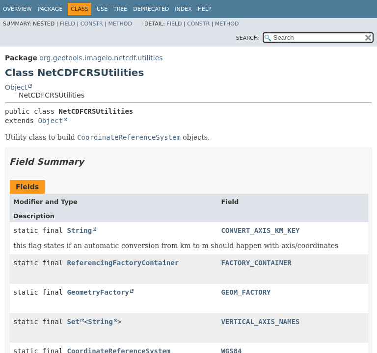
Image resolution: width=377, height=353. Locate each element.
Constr (92, 24)
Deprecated (151, 9)
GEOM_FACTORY (245, 292)
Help (205, 9)
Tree (120, 9)
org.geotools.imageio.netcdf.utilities (100, 58)
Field (67, 24)
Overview (17, 9)
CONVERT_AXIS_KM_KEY (260, 230)
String (79, 230)
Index (183, 9)
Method (120, 24)
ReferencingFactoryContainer (123, 263)
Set (73, 322)
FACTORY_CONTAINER (256, 263)
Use (102, 9)
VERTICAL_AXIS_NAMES (260, 322)
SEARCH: (248, 38)
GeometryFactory (98, 292)
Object (16, 87)
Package (50, 9)
